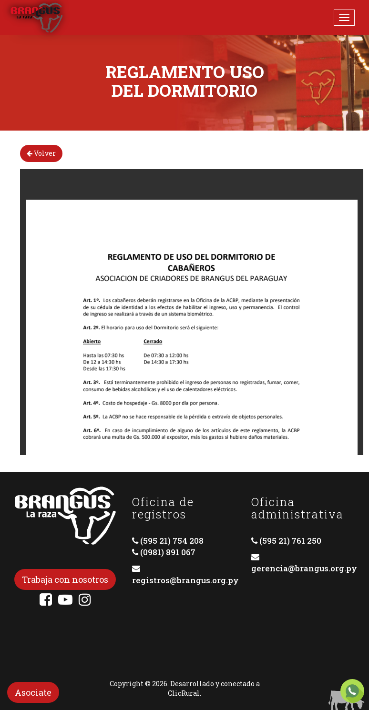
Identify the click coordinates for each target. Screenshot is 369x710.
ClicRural (184, 693)
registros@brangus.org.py (185, 580)
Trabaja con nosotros (65, 579)
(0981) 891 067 (167, 552)
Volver (41, 153)
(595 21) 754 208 (172, 540)
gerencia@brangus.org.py (304, 568)
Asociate (33, 692)
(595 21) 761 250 (290, 540)
